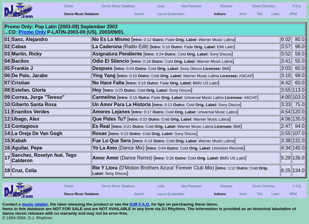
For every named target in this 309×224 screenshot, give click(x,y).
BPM (293, 14)
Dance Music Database (118, 6)
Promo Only (32, 32)
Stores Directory (263, 6)
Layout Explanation (171, 14)
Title (260, 14)
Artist (243, 14)
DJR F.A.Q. (139, 204)
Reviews (226, 6)
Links (161, 6)
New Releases (191, 6)
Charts (68, 6)
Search (139, 14)
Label (275, 14)
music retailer (35, 204)
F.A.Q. (297, 6)
